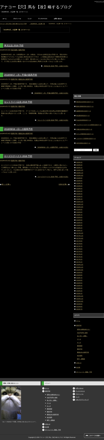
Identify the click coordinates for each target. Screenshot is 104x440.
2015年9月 (79, 304)
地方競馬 (14, 50)
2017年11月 (79, 236)
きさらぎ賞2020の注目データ (85, 134)
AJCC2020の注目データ (83, 143)
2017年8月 (79, 243)
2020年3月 (79, 162)
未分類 (78, 367)
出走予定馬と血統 (82, 332)
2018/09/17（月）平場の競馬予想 (20, 75)
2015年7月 (79, 309)
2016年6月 (79, 280)
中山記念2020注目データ (83, 120)
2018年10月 (79, 207)
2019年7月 (79, 183)
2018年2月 (79, 228)
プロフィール (17, 18)
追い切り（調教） (82, 336)
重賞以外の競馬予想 (25, 79)
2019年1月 (79, 199)
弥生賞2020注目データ (83, 115)
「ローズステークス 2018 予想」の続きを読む (52, 177)
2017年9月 (79, 241)
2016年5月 (79, 283)
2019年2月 (79, 196)
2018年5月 (79, 220)
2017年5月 (79, 251)
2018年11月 (79, 204)
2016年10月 (79, 270)
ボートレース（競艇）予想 (84, 372)
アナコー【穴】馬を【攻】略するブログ (36, 7)
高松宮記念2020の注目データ (85, 102)
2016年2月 (79, 291)
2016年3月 (79, 288)
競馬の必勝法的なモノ (83, 329)
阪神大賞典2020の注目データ (85, 106)
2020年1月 (79, 167)
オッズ (79, 342)
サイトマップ (100, 1)
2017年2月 (79, 259)
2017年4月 (79, 254)
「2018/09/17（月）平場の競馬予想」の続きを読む (50, 93)
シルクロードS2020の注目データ (86, 138)
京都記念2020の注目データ (84, 129)
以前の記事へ (63, 184)
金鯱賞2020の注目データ (83, 111)
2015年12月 (79, 296)
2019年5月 (79, 188)
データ (79, 339)
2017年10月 (79, 238)
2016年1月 (79, 293)
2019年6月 (79, 186)
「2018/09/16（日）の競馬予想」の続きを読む (52, 147)
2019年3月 (79, 194)
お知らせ (78, 363)
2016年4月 (79, 285)
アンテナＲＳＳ (42, 18)
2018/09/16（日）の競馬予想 (18, 129)
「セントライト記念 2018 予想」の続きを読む (52, 120)
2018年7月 (79, 215)
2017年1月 (79, 262)
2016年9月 (79, 272)
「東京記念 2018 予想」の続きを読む (55, 66)
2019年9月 (79, 178)
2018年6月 (79, 217)
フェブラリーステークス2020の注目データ (88, 125)
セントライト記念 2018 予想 (18, 102)
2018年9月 (79, 209)
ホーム (5, 18)
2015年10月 (79, 301)
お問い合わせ (58, 18)
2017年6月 (79, 249)
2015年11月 (79, 298)
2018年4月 (79, 222)
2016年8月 (79, 275)
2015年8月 (79, 306)
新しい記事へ (6, 184)
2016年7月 (79, 278)
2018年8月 (79, 212)
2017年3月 (79, 257)
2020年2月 (79, 165)
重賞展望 (79, 346)
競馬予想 (21, 50)
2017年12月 (79, 233)
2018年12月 (79, 201)
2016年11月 (79, 267)
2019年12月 (79, 170)
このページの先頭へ (95, 435)
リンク (30, 18)
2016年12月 (79, 264)
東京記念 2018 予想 (13, 45)
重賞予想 (21, 106)
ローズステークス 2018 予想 (18, 156)
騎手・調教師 (81, 359)
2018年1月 (79, 230)
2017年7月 (79, 246)
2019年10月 (79, 175)
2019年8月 (79, 180)
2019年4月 (79, 191)
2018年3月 (79, 225)
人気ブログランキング (82, 399)
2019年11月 (79, 173)
